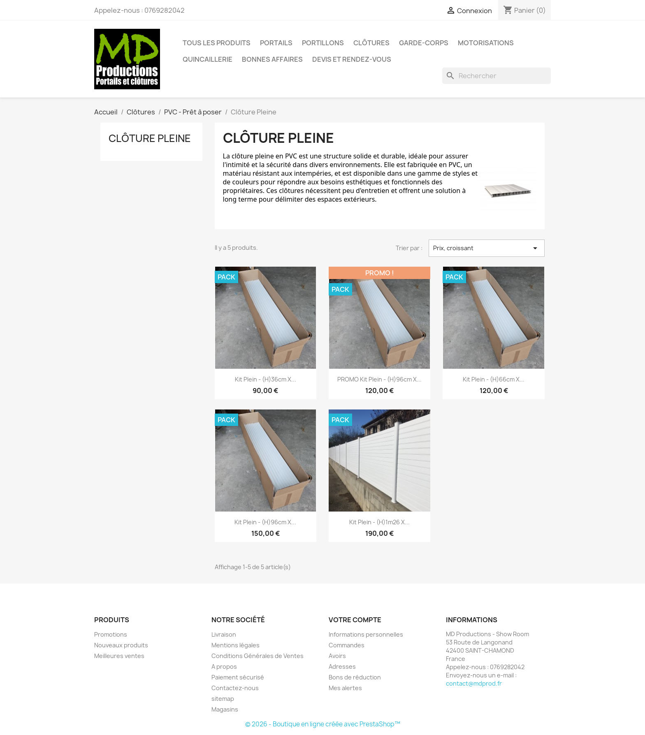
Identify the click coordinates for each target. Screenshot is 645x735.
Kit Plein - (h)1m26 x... (379, 522)
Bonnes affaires (272, 59)
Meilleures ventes (119, 656)
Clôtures (371, 42)
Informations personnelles (366, 634)
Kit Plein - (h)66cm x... (493, 379)
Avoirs (337, 656)
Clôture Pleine (150, 138)
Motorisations (486, 42)
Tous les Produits (217, 42)
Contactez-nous (235, 688)
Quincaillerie (207, 59)
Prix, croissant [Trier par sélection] (486, 248)
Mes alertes (345, 688)
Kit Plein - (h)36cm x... (265, 379)
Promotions (110, 634)
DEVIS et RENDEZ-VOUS (351, 59)
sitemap (222, 698)
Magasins (224, 709)
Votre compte (355, 619)
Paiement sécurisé (237, 677)
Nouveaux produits (121, 645)
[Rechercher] (496, 75)
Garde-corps (423, 42)
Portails (276, 42)
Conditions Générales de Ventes (257, 656)
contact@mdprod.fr (474, 683)
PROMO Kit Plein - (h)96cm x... (379, 379)
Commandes (346, 645)
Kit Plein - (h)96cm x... (265, 522)
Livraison (223, 634)
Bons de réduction (355, 677)
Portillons (323, 42)
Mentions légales (235, 645)
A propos (224, 666)
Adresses (342, 666)
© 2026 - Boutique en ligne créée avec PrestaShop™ (322, 724)
